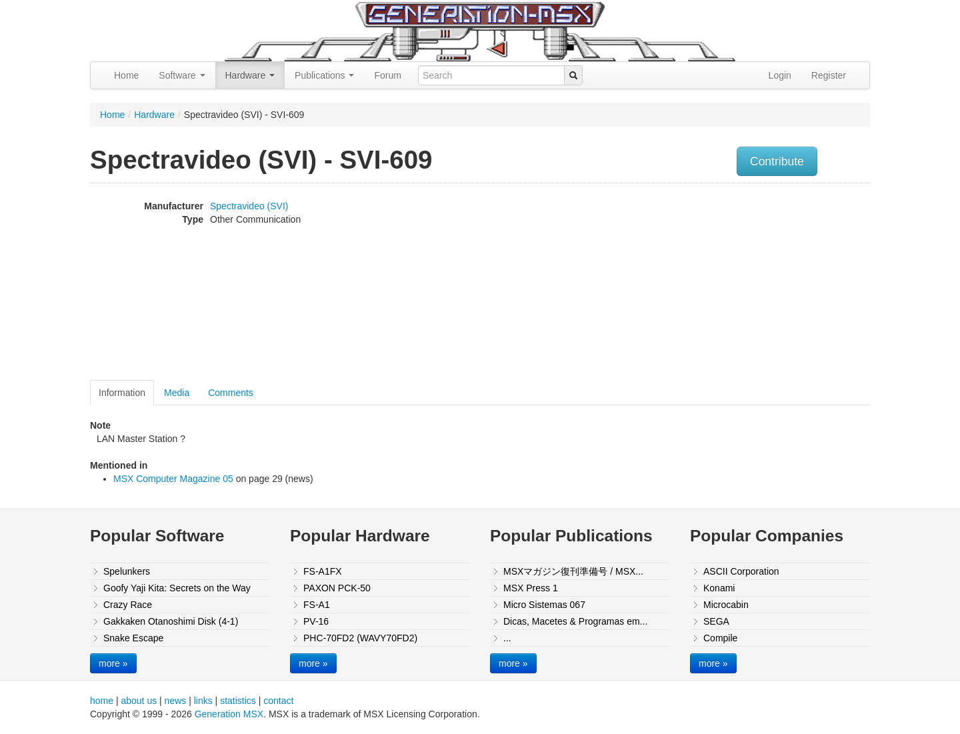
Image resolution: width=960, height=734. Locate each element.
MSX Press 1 (530, 588)
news (176, 700)
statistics (238, 700)
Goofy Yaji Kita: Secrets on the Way (177, 588)
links (203, 700)
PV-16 (316, 621)
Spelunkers (126, 571)
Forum (387, 75)
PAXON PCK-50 (337, 588)
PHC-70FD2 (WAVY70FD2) (360, 638)
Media (176, 392)
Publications (324, 75)
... (507, 638)
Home (126, 75)
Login (780, 75)
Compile (720, 638)
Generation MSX (229, 714)
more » (113, 663)
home (101, 700)
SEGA (716, 621)
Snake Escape (133, 638)
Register (828, 75)
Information (122, 392)
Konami (719, 588)
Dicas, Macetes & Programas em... (575, 621)
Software (182, 75)
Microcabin (726, 604)
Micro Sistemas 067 (544, 604)
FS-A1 (316, 604)
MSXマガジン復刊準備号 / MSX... (573, 571)
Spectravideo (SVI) (249, 206)
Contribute (777, 161)
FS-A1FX (322, 571)
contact (278, 700)
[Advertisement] (735, 283)
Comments (230, 392)
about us (139, 700)
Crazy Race (127, 604)
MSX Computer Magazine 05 (173, 478)
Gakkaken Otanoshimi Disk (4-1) (170, 621)
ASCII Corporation (741, 571)
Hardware (250, 75)
